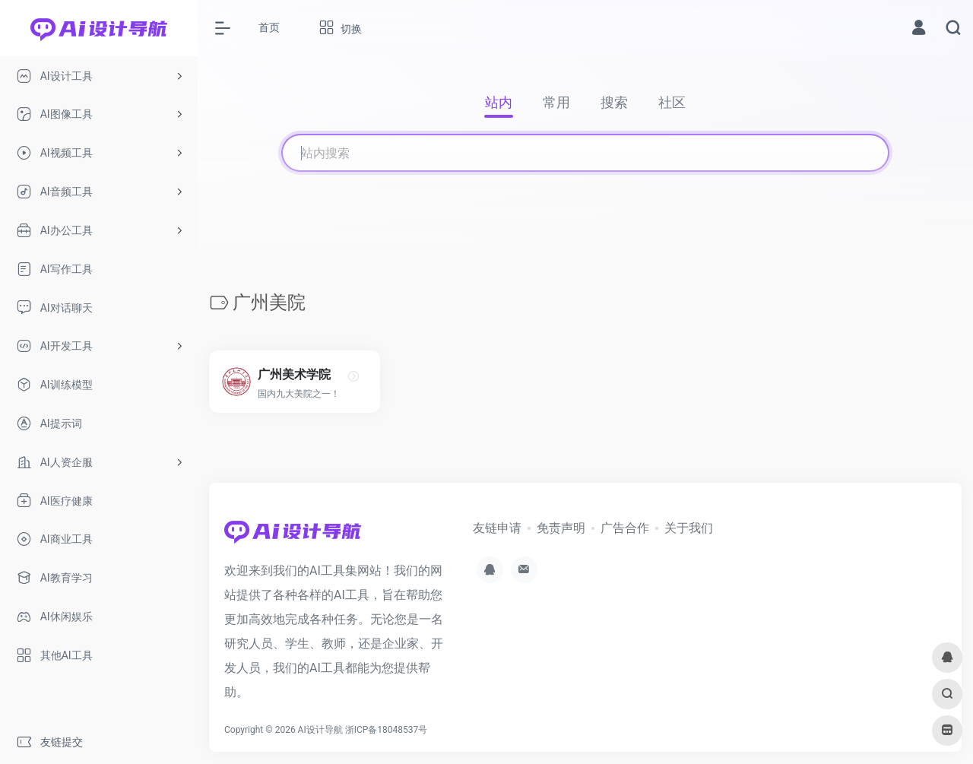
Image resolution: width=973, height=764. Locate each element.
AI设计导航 (320, 729)
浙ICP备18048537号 (386, 729)
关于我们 (688, 528)
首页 (269, 27)
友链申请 (497, 528)
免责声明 (561, 528)
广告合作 (625, 528)
